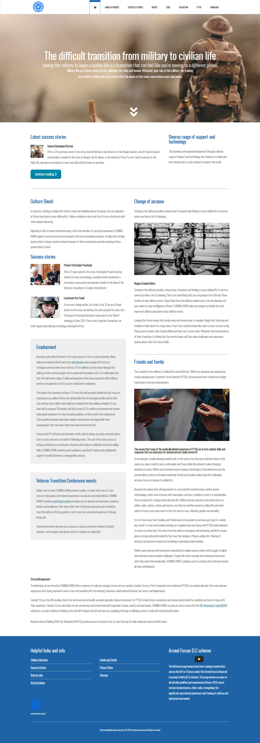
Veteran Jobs (37, 675)
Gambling (214, 7)
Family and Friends (108, 660)
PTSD (199, 7)
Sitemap (104, 675)
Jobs (168, 7)
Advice (154, 7)
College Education (39, 660)
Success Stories (135, 7)
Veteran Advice (38, 683)
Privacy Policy (106, 667)
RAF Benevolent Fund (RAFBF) (213, 605)
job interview (78, 362)
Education (183, 7)
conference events (62, 501)
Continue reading (46, 174)
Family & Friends (112, 7)
